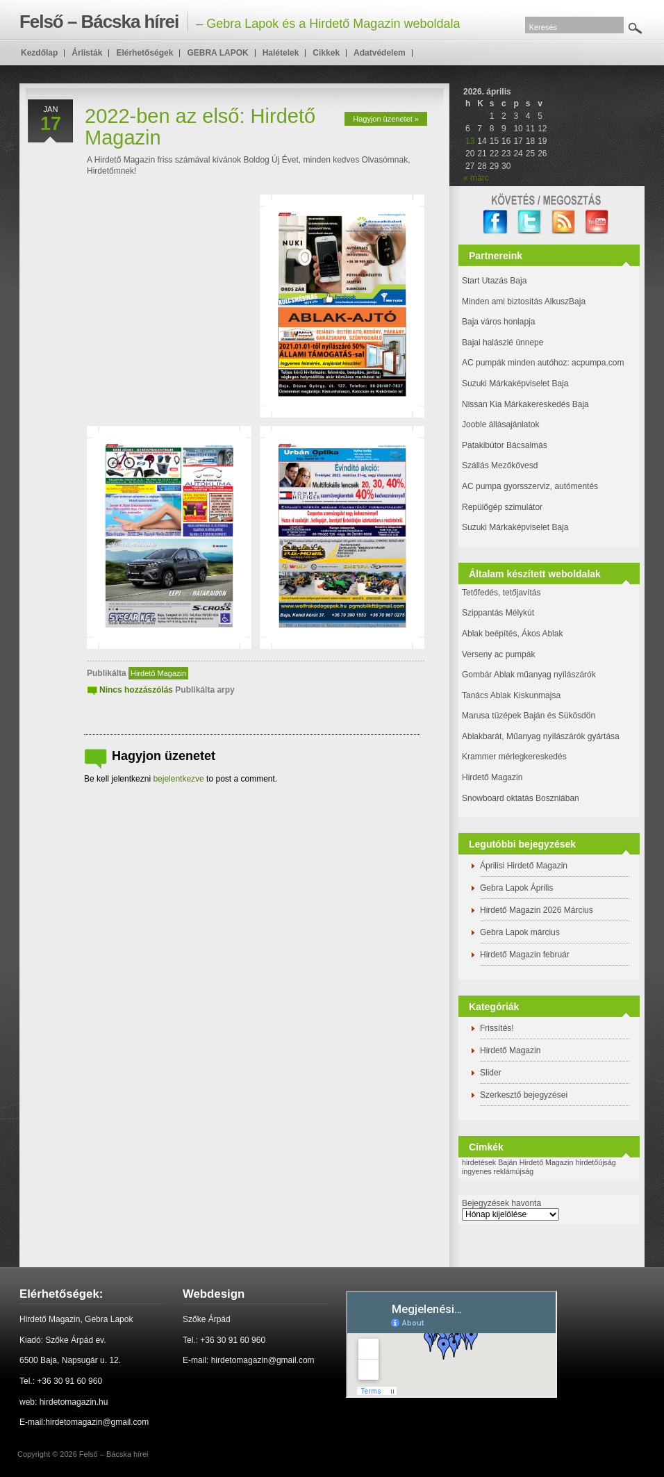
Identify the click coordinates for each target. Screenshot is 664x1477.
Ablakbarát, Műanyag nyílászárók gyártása (541, 736)
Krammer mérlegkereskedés (514, 756)
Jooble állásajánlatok (500, 424)
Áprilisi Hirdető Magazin (523, 865)
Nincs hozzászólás (136, 690)
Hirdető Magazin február (525, 954)
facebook (495, 222)
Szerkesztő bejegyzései (523, 1095)
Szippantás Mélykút (498, 613)
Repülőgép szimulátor (502, 507)
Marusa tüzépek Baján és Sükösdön (528, 715)
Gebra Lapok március (520, 932)
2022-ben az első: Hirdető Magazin (200, 127)
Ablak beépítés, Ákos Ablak (512, 633)
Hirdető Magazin (158, 673)
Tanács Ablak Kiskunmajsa (511, 695)
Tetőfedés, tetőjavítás (501, 592)
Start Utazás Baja (494, 281)
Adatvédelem (380, 53)
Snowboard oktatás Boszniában (520, 798)
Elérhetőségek (144, 53)
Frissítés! (497, 1028)
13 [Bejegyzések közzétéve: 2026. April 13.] (469, 141)
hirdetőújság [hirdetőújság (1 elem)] (596, 1162)
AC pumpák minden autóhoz (514, 363)
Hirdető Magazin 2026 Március (536, 910)
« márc (476, 178)
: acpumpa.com (595, 363)
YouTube (598, 222)
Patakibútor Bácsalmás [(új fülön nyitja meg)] (504, 445)
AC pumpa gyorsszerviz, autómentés (530, 486)
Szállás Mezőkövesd (500, 465)
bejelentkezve (178, 779)
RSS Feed (563, 222)
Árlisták (87, 53)
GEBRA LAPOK (217, 53)
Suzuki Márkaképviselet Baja (515, 383)
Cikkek (326, 53)
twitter (529, 222)
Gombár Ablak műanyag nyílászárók (529, 674)
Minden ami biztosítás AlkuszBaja (524, 301)
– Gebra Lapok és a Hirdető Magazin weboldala (239, 21)
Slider (490, 1073)
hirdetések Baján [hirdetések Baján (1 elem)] (489, 1162)
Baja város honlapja (498, 322)
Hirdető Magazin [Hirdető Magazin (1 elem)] (547, 1162)
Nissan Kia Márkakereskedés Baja (525, 404)
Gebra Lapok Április (516, 888)
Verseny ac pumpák (500, 654)
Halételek (281, 53)
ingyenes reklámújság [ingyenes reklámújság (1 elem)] (497, 1171)
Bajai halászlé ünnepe (502, 342)
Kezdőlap (39, 53)
